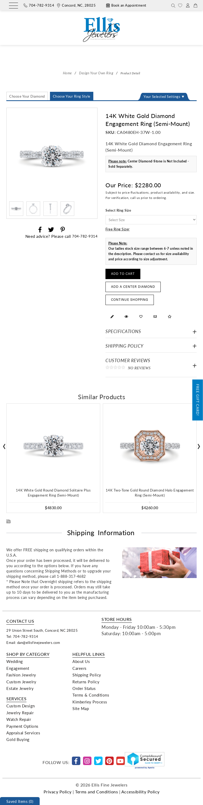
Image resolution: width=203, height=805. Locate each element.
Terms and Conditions (96, 791)
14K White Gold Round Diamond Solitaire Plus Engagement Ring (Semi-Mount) (53, 492)
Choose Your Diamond (27, 96)
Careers (79, 668)
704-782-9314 (85, 236)
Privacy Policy (58, 791)
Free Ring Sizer (117, 229)
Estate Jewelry (20, 688)
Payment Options (22, 726)
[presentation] (4, 444)
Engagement (17, 668)
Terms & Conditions (90, 695)
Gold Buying (18, 739)
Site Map (80, 708)
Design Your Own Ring (96, 72)
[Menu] (13, 6)
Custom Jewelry (21, 681)
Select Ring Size (118, 210)
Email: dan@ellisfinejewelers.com (33, 642)
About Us (81, 661)
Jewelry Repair (20, 712)
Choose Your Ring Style (71, 96)
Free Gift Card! (198, 400)
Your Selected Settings (162, 96)
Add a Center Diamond (133, 287)
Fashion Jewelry (21, 674)
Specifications (123, 331)
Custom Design (20, 705)
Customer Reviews (151, 365)
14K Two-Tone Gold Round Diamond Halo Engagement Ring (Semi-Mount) (150, 492)
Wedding (14, 661)
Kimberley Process (89, 701)
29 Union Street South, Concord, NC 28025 (42, 630)
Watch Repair (18, 719)
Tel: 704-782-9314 (22, 636)
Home (67, 72)
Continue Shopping (129, 300)
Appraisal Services (23, 732)
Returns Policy (85, 681)
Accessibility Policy (140, 791)
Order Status (84, 688)
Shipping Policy (124, 345)
